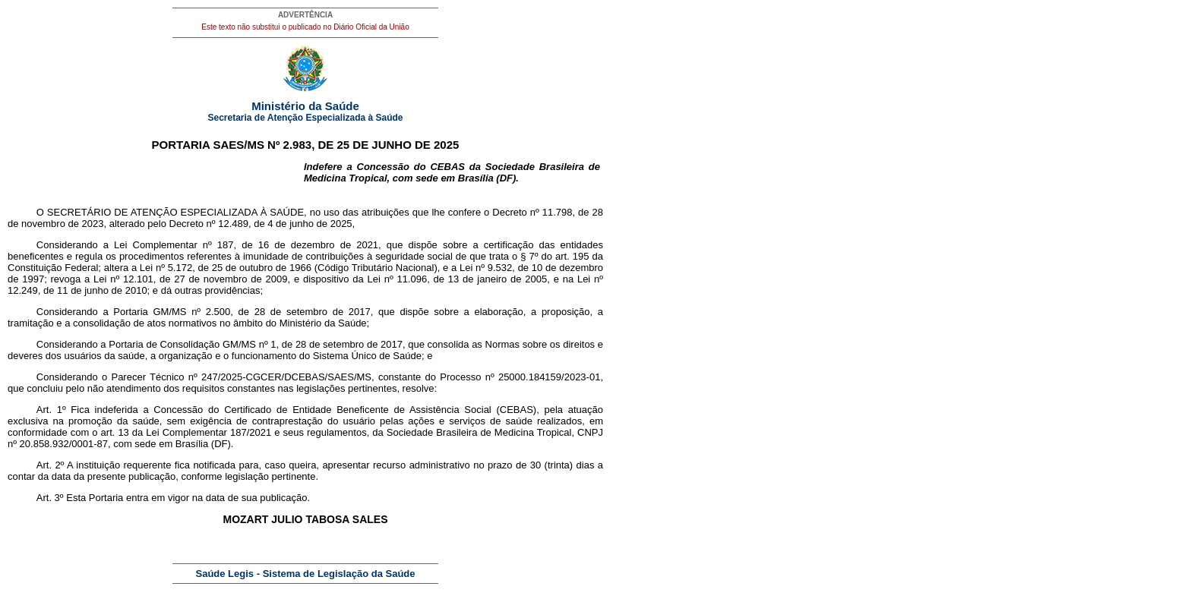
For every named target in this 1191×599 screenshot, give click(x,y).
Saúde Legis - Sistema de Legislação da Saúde (305, 573)
